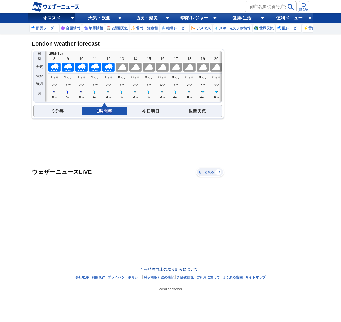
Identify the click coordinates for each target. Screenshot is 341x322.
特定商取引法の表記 (159, 277)
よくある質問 (232, 277)
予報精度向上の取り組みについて (169, 269)
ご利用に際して (208, 277)
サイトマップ (255, 277)
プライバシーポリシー (124, 277)
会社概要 (82, 277)
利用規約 (98, 277)
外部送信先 (185, 277)
